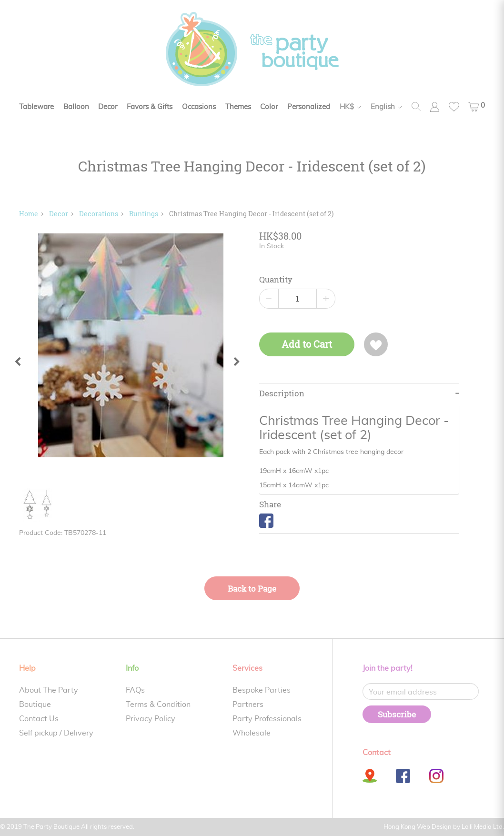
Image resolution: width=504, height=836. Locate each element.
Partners (247, 704)
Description (281, 393)
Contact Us (39, 719)
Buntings (143, 213)
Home (28, 213)
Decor (107, 107)
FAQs (135, 690)
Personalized (308, 107)
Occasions (199, 107)
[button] (476, 106)
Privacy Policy (150, 719)
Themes (238, 107)
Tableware (36, 107)
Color (269, 107)
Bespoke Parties (261, 690)
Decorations (98, 213)
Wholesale (251, 733)
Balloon (76, 107)
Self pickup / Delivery (56, 733)
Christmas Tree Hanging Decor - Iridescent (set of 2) (251, 213)
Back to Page (252, 588)
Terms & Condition (158, 704)
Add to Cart (307, 344)
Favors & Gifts (149, 107)
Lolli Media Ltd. (483, 827)
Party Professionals (267, 719)
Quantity (275, 279)
